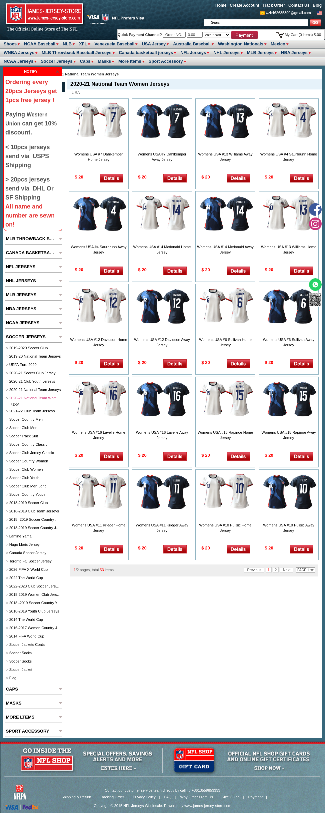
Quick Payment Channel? (140, 35)
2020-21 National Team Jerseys (35, 390)
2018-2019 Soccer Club (28, 503)
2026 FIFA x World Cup (28, 569)
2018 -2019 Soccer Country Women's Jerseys (35, 519)
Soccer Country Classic (28, 444)
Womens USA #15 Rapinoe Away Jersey (289, 435)
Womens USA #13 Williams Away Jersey (225, 156)
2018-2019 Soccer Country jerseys (35, 528)
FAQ (168, 797)
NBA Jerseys (294, 52)
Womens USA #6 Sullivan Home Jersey (225, 342)
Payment (255, 797)
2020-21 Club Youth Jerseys (32, 381)
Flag (12, 678)
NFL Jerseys (193, 52)
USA (76, 92)
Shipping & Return (76, 797)
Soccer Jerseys (56, 61)
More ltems (129, 61)
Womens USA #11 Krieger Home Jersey (99, 527)
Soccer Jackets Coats (27, 645)
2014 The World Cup (26, 620)
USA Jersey (154, 43)
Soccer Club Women (26, 469)
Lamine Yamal (20, 536)
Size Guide (231, 797)
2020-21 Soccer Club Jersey (32, 373)
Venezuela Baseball (114, 43)
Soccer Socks (20, 653)
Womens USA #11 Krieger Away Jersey (162, 527)
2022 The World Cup (26, 578)
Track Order (274, 5)
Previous (254, 570)
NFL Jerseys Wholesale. (143, 806)
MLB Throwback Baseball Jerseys (77, 52)
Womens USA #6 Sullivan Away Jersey (288, 342)
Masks (104, 61)
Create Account (244, 5)
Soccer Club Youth (24, 478)
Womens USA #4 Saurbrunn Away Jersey (98, 249)
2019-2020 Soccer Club (28, 348)
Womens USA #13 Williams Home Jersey (288, 249)
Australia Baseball (192, 43)
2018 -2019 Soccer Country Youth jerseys (35, 603)
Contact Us (298, 5)
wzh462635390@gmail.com (288, 13)
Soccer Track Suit (23, 436)
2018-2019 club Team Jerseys (34, 511)
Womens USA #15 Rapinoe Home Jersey (225, 435)
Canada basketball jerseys (146, 52)
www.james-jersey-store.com (207, 806)
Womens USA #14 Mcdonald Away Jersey (225, 249)
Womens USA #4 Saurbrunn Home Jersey (288, 156)
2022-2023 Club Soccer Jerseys (35, 586)
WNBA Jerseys (19, 52)
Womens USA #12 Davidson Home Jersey (98, 342)
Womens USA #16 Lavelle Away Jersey (162, 435)
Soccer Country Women (28, 461)
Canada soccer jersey (27, 553)
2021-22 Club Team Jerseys (32, 411)
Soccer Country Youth (27, 494)
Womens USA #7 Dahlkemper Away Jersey (162, 156)
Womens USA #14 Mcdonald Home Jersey (162, 249)
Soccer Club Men (23, 428)
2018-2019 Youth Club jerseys (34, 611)
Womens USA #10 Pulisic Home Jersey (225, 527)
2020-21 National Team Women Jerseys (35, 398)
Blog (317, 5)
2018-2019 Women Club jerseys (35, 594)
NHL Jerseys (226, 52)
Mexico (278, 43)
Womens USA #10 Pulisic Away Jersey (288, 527)
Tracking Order (112, 797)
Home (220, 5)
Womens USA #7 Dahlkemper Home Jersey (98, 156)
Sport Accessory (166, 61)
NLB (67, 43)
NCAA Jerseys (18, 61)
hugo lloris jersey (24, 544)
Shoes (10, 43)
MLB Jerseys (260, 52)
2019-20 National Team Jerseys (35, 356)
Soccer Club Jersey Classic (31, 453)
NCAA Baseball (39, 43)
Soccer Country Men (26, 419)
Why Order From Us (196, 797)
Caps (85, 61)
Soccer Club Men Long (28, 486)
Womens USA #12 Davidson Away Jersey (162, 342)
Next (287, 570)
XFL (83, 43)
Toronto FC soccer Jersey (30, 561)
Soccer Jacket (20, 670)
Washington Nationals (240, 43)
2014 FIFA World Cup (26, 636)
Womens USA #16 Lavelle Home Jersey (98, 435)
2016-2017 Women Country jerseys (35, 628)
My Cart (303, 35)
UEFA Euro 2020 (23, 365)
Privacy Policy (144, 797)
